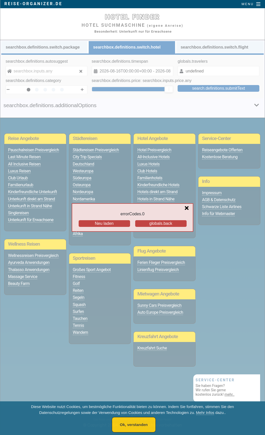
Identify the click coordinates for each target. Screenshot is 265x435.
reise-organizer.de (33, 3)
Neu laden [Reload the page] (104, 223)
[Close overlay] (188, 208)
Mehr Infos (205, 412)
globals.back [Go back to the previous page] (160, 223)
